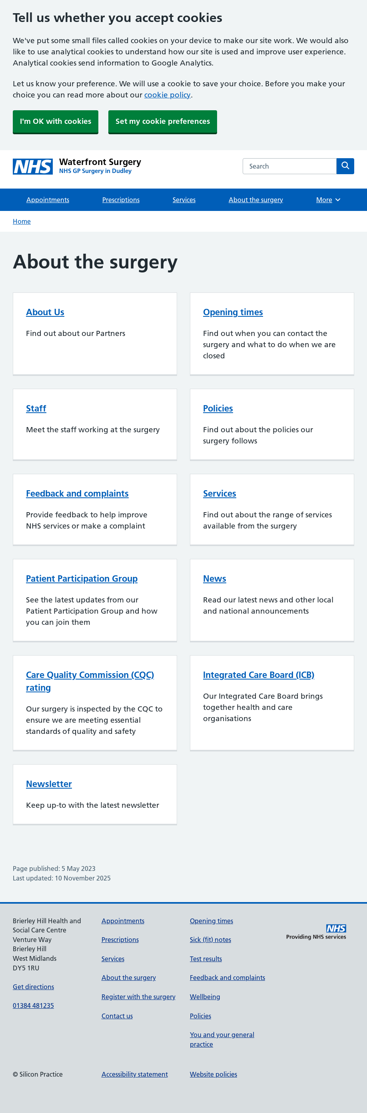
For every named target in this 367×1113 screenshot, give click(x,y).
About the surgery (256, 200)
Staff (36, 408)
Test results (206, 959)
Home (22, 221)
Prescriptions (121, 200)
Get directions (33, 987)
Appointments (47, 200)
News (214, 578)
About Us (45, 312)
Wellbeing (205, 997)
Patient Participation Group (82, 578)
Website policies (213, 1074)
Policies (218, 408)
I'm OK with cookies (55, 121)
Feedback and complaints (77, 493)
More (328, 200)
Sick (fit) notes (210, 940)
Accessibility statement (135, 1074)
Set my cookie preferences (163, 121)
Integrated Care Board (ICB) (258, 674)
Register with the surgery (139, 997)
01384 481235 (33, 1006)
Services (184, 200)
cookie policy (167, 94)
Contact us (117, 1016)
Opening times (233, 312)
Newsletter (49, 783)
